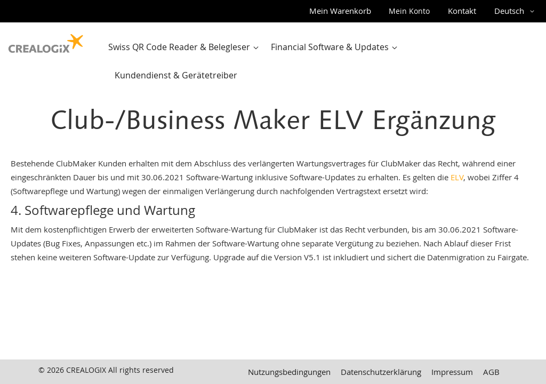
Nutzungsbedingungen (289, 371)
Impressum (452, 371)
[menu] (321, 61)
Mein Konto (409, 11)
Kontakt (462, 10)
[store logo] (46, 41)
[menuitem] (185, 47)
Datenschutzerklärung (381, 371)
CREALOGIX (86, 370)
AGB (491, 371)
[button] (516, 11)
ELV (457, 177)
